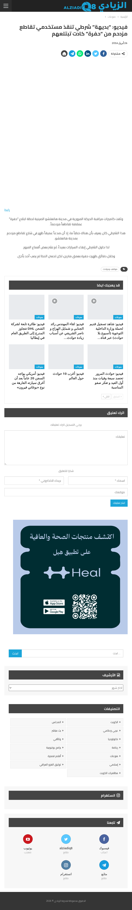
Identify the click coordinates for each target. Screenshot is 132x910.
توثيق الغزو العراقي (50, 764)
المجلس (56, 722)
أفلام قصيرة (54, 756)
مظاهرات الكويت (109, 772)
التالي (106, 396)
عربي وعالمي (110, 730)
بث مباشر (56, 730)
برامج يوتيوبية (53, 747)
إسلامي (113, 764)
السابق (117, 396)
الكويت (114, 722)
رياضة (115, 747)
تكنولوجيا (113, 739)
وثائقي (57, 739)
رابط (7, 210)
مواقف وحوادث (110, 269)
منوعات (118, 317)
